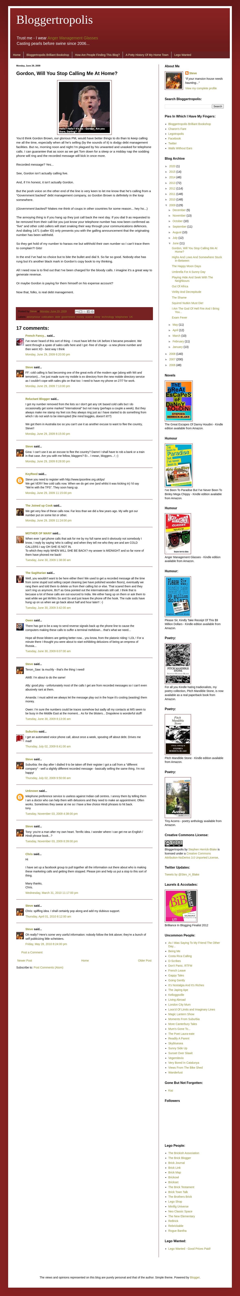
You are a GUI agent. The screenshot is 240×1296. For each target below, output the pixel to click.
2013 (172, 183)
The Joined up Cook (39, 505)
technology (108, 316)
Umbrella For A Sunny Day (188, 271)
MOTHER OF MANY (38, 533)
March (176, 335)
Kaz (170, 1090)
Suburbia (31, 731)
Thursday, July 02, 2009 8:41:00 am (48, 746)
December (179, 210)
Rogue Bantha (177, 1230)
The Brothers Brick (180, 1196)
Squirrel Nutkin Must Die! (187, 303)
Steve (33, 311)
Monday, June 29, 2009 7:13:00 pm (47, 386)
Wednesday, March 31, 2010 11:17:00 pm (51, 892)
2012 (172, 188)
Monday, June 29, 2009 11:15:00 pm (48, 493)
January (177, 347)
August (177, 232)
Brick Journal (176, 1162)
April (175, 330)
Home (17, 54)
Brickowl (173, 1177)
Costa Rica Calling (180, 956)
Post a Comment (32, 952)
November (179, 215)
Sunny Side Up (177, 1048)
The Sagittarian (35, 572)
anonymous (33, 316)
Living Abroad (177, 999)
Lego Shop (175, 1201)
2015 (172, 171)
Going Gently (176, 980)
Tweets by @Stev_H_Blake (182, 874)
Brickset (173, 1182)
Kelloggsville (176, 994)
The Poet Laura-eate (181, 1033)
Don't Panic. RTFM (180, 965)
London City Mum (179, 1004)
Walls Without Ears (180, 148)
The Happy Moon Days (186, 266)
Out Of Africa (180, 286)
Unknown (31, 790)
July (175, 237)
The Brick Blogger (179, 1158)
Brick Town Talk (178, 1192)
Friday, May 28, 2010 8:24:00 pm (46, 944)
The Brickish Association (183, 1153)
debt (57, 316)
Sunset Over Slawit (180, 1053)
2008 (172, 353)
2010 (172, 199)
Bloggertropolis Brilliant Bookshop (47, 54)
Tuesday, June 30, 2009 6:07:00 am (48, 651)
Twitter (172, 143)
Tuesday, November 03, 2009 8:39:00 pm (51, 841)
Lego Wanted (182, 54)
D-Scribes (174, 961)
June (175, 243)
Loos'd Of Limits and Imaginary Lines (191, 1009)
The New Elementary (181, 1216)
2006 (172, 365)
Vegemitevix (176, 1058)
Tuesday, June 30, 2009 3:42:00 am (48, 607)
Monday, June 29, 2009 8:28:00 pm (47, 461)
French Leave (177, 970)
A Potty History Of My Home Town (147, 54)
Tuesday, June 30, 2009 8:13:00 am (48, 718)
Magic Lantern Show (181, 1014)
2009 (172, 205)
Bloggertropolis (54, 19)
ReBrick (173, 1221)
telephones (121, 316)
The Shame (179, 297)
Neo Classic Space (180, 1211)
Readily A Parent (179, 1038)
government (68, 316)
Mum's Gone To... (179, 1028)
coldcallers (47, 316)
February (178, 341)
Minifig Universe (178, 1206)
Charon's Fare (177, 129)
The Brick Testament (181, 1187)
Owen (29, 620)
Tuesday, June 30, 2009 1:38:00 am (48, 560)
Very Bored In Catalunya (183, 1062)
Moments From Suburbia (184, 1019)
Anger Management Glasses (73, 38)
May (175, 324)
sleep (97, 316)
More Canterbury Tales (182, 1024)
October (177, 221)
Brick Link (174, 1167)
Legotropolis (176, 133)
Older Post (145, 960)
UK (131, 316)
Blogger (195, 1277)
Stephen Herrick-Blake (202, 849)
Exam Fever (179, 317)
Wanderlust (175, 1072)
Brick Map (174, 1172)
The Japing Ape (178, 990)
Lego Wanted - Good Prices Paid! (189, 1248)
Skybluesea (175, 1043)
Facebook (174, 138)
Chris (29, 854)
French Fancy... (35, 335)
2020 (172, 166)
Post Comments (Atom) (48, 967)
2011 (172, 194)
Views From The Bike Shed (185, 1067)
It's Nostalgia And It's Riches (186, 985)
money (80, 316)
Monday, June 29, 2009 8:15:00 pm (47, 433)
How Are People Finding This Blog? (97, 54)
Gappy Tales (176, 975)
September (179, 226)
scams (89, 316)
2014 (172, 177)
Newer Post (24, 960)
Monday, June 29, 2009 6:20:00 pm (47, 354)
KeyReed (31, 474)
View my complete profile (201, 88)
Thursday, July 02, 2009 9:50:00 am (48, 778)
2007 (172, 359)
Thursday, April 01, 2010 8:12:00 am (48, 916)
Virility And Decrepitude (186, 291)
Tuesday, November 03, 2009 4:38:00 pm (51, 813)
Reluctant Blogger (37, 399)
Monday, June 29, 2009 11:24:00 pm (48, 520)
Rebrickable (175, 1225)
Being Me (174, 951)
